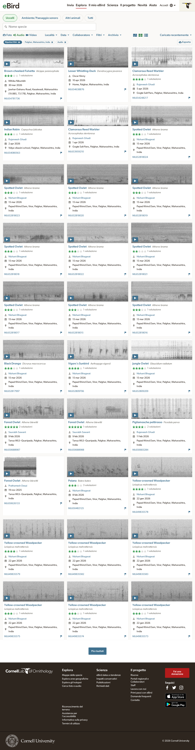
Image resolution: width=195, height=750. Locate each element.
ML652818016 (140, 332)
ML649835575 (12, 636)
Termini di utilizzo (71, 723)
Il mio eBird (97, 5)
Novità (142, 5)
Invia (70, 5)
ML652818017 (11, 332)
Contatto (135, 700)
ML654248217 (140, 98)
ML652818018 (11, 274)
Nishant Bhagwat (146, 139)
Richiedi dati (102, 686)
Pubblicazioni (103, 682)
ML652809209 (140, 391)
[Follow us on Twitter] (174, 688)
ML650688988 (76, 450)
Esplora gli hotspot (71, 682)
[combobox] (52, 26)
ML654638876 (76, 89)
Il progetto (128, 5)
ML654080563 (12, 153)
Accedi (164, 5)
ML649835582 (76, 574)
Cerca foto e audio (71, 686)
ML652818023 (12, 215)
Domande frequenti (141, 696)
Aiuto (153, 5)
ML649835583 (140, 574)
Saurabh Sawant (17, 432)
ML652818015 (75, 332)
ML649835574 (76, 636)
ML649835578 (140, 512)
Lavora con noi (138, 689)
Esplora (81, 5)
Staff (133, 685)
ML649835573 (140, 636)
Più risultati (97, 651)
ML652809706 (76, 391)
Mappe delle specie (72, 675)
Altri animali (72, 18)
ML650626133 (12, 503)
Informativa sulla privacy (75, 720)
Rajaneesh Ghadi (146, 84)
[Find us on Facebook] (167, 688)
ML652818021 (140, 274)
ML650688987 (12, 450)
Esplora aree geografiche (75, 679)
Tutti (90, 18)
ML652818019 (140, 215)
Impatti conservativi (106, 679)
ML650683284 (140, 450)
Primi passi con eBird (141, 693)
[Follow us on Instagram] (181, 688)
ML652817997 (12, 391)
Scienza (112, 5)
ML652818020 (76, 215)
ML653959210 (76, 151)
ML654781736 (12, 98)
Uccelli (10, 18)
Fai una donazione (177, 672)
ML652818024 (140, 157)
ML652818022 (76, 274)
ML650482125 (76, 508)
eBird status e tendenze (108, 675)
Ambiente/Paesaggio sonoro (40, 18)
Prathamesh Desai (17, 486)
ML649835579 (12, 574)
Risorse (134, 675)
